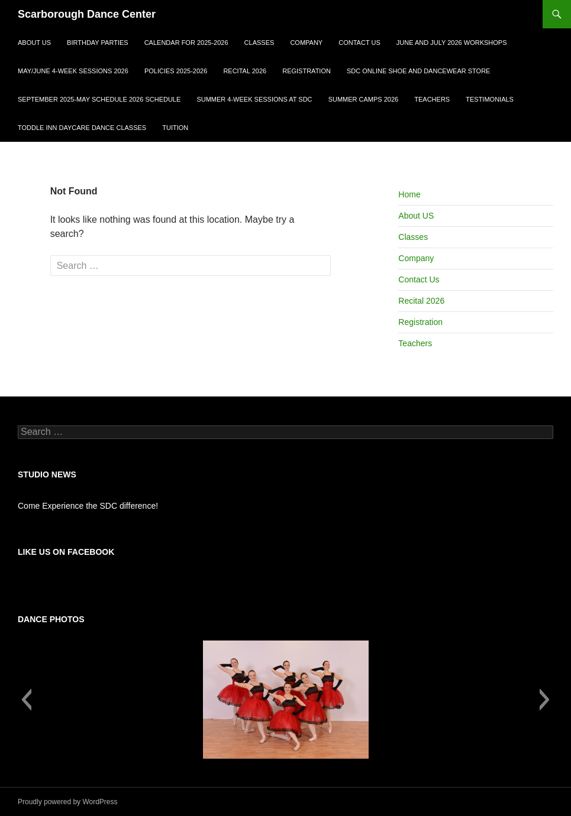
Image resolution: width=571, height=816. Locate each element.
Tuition (175, 127)
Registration (306, 70)
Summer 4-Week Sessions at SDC (254, 99)
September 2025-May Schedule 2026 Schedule (99, 99)
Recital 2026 (244, 70)
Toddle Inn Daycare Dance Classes (82, 127)
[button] (26, 699)
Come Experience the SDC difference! (88, 506)
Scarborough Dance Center (87, 14)
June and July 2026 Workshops (451, 42)
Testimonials (490, 99)
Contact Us (359, 42)
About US (34, 42)
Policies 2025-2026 (175, 70)
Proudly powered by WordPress (68, 802)
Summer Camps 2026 (363, 99)
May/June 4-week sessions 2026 (73, 70)
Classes (259, 42)
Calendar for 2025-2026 (186, 42)
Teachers (432, 99)
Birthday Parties (97, 42)
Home (409, 194)
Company (306, 42)
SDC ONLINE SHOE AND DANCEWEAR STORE (418, 70)
